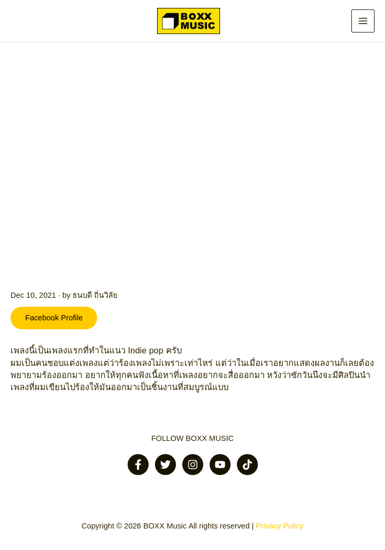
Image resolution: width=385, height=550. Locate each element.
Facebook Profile (53, 318)
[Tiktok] (247, 464)
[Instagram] (192, 464)
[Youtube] (220, 464)
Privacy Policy (280, 526)
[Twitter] (165, 464)
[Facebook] (138, 464)
